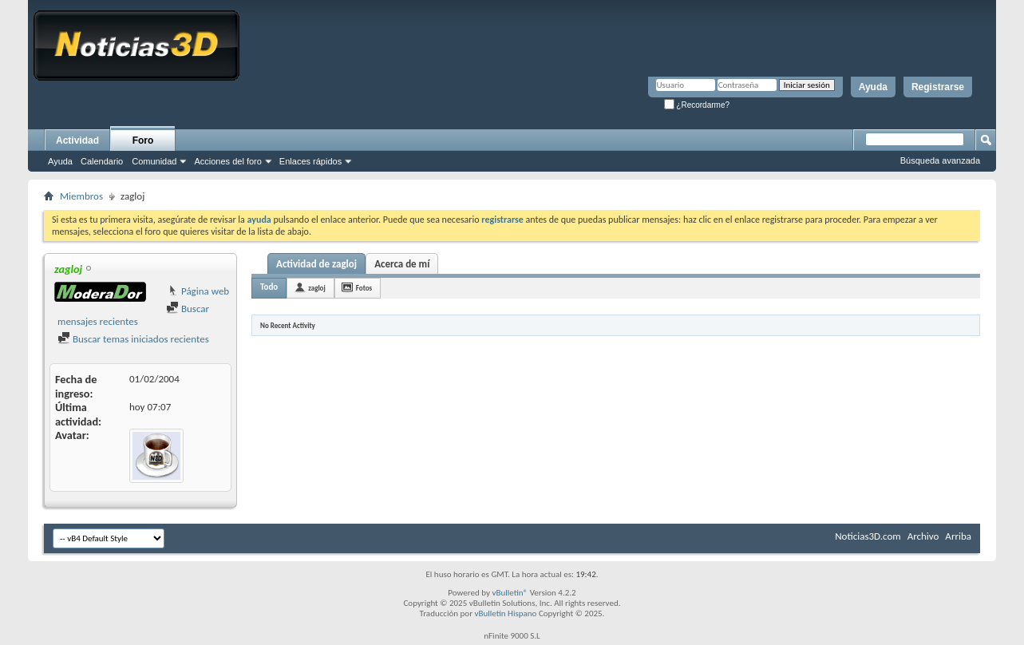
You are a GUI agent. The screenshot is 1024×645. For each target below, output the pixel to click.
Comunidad (154, 161)
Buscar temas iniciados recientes (133, 339)
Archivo (923, 536)
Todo (269, 287)
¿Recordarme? (696, 105)
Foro (143, 140)
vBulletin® (510, 593)
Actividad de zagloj (316, 264)
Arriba (958, 536)
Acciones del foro (227, 161)
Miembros (81, 196)
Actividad (77, 140)
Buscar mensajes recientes (133, 315)
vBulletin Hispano (506, 613)
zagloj (317, 287)
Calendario (102, 161)
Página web (197, 291)
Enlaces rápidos (310, 161)
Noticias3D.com (867, 536)
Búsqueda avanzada (940, 160)
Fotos (364, 287)
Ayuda (873, 87)
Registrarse (937, 87)
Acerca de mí (401, 264)
